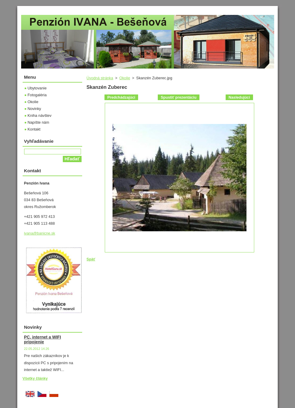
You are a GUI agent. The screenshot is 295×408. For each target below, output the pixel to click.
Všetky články (35, 378)
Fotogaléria (37, 95)
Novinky (34, 108)
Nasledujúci (239, 97)
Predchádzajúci (121, 97)
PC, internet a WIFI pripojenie (42, 339)
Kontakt (34, 129)
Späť (91, 259)
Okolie (124, 78)
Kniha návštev (39, 115)
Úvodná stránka (100, 78)
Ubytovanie (37, 88)
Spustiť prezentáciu (178, 97)
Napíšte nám (38, 122)
